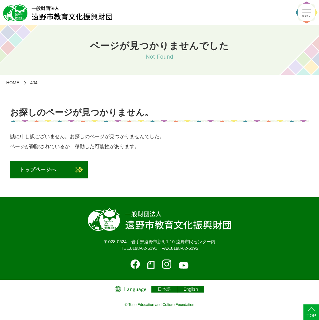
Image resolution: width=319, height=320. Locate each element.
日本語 (164, 289)
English (190, 289)
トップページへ (38, 169)
